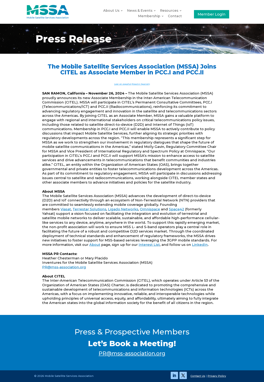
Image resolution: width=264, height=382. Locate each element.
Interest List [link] (149, 245)
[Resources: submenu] (181, 11)
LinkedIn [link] (200, 245)
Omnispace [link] (150, 209)
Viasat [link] (65, 209)
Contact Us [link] (197, 376)
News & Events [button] (139, 11)
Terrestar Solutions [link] (89, 209)
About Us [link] (111, 11)
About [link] (94, 245)
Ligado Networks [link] (123, 209)
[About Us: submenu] (123, 11)
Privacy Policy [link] (217, 376)
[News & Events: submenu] (156, 11)
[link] (47, 18)
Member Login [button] (211, 14)
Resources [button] (169, 11)
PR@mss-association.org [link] (64, 267)
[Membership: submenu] (163, 16)
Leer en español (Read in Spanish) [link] (132, 84)
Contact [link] (175, 16)
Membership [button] (149, 16)
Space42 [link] (176, 209)
